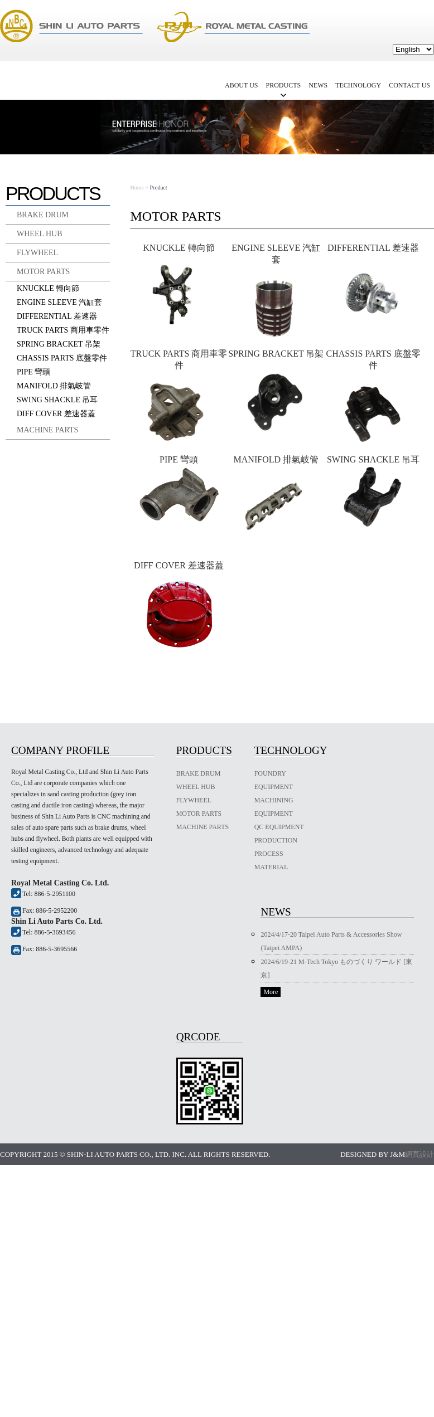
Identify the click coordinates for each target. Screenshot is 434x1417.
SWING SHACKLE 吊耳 (57, 400)
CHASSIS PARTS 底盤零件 (62, 358)
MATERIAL (271, 867)
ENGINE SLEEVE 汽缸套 (59, 302)
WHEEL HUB (39, 234)
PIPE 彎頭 (33, 372)
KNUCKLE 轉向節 (48, 288)
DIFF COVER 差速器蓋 (56, 414)
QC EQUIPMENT (279, 827)
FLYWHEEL (37, 253)
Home (136, 187)
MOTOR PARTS (43, 271)
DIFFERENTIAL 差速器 (57, 316)
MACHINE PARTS (47, 430)
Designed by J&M (372, 1154)
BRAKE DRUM (43, 215)
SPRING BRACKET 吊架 (58, 344)
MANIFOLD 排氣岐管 (54, 386)
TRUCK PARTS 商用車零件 (63, 330)
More (270, 992)
